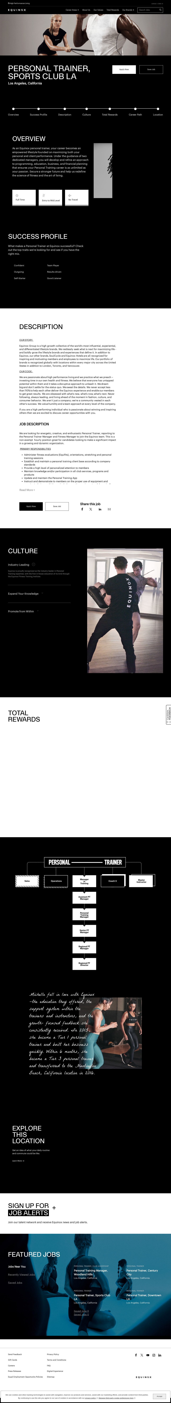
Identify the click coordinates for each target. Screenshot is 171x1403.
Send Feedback (15, 1354)
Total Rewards (113, 10)
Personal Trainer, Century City (142, 1272)
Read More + (27, 490)
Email (109, 509)
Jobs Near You (17, 1266)
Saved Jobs (15, 1283)
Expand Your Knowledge (26, 593)
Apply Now (124, 69)
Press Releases (14, 1371)
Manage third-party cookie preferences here (117, 1398)
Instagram (154, 1355)
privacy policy (91, 1398)
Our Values (98, 10)
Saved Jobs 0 (157, 3)
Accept (159, 1396)
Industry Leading (21, 564)
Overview (13, 115)
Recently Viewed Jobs (21, 1275)
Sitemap (50, 1377)
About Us (86, 10)
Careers (11, 1366)
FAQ (48, 1366)
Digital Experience (55, 1371)
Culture (86, 115)
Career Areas (71, 10)
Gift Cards (12, 1360)
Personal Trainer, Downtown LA (143, 1297)
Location (158, 115)
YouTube (148, 1355)
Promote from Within (24, 611)
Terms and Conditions (56, 1360)
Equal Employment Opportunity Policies (25, 1377)
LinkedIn (100, 509)
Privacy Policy (53, 1354)
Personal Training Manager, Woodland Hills (91, 1272)
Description (64, 115)
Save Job (151, 69)
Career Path (135, 115)
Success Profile (38, 115)
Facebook (81, 509)
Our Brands (127, 10)
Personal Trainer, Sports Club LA (92, 1297)
